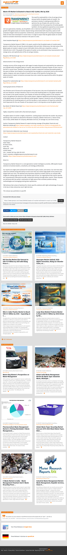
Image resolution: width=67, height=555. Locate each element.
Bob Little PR (6, 372)
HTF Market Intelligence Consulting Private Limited (15, 424)
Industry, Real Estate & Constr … (16, 370)
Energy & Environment (14, 423)
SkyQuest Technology (41, 372)
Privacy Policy (11, 550)
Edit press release (26, 220)
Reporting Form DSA (39, 550)
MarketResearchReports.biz (42, 478)
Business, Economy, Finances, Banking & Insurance (27, 14)
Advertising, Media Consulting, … (50, 255)
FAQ (2, 550)
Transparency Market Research (19, 15)
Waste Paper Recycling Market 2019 (44, 424)
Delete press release (10, 220)
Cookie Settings (49, 550)
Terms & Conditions (20, 550)
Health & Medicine (13, 255)
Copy (61, 200)
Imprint (5, 550)
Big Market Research (8, 478)
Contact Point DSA (30, 550)
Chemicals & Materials (47, 308)
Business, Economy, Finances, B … (16, 308)
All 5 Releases (6, 339)
